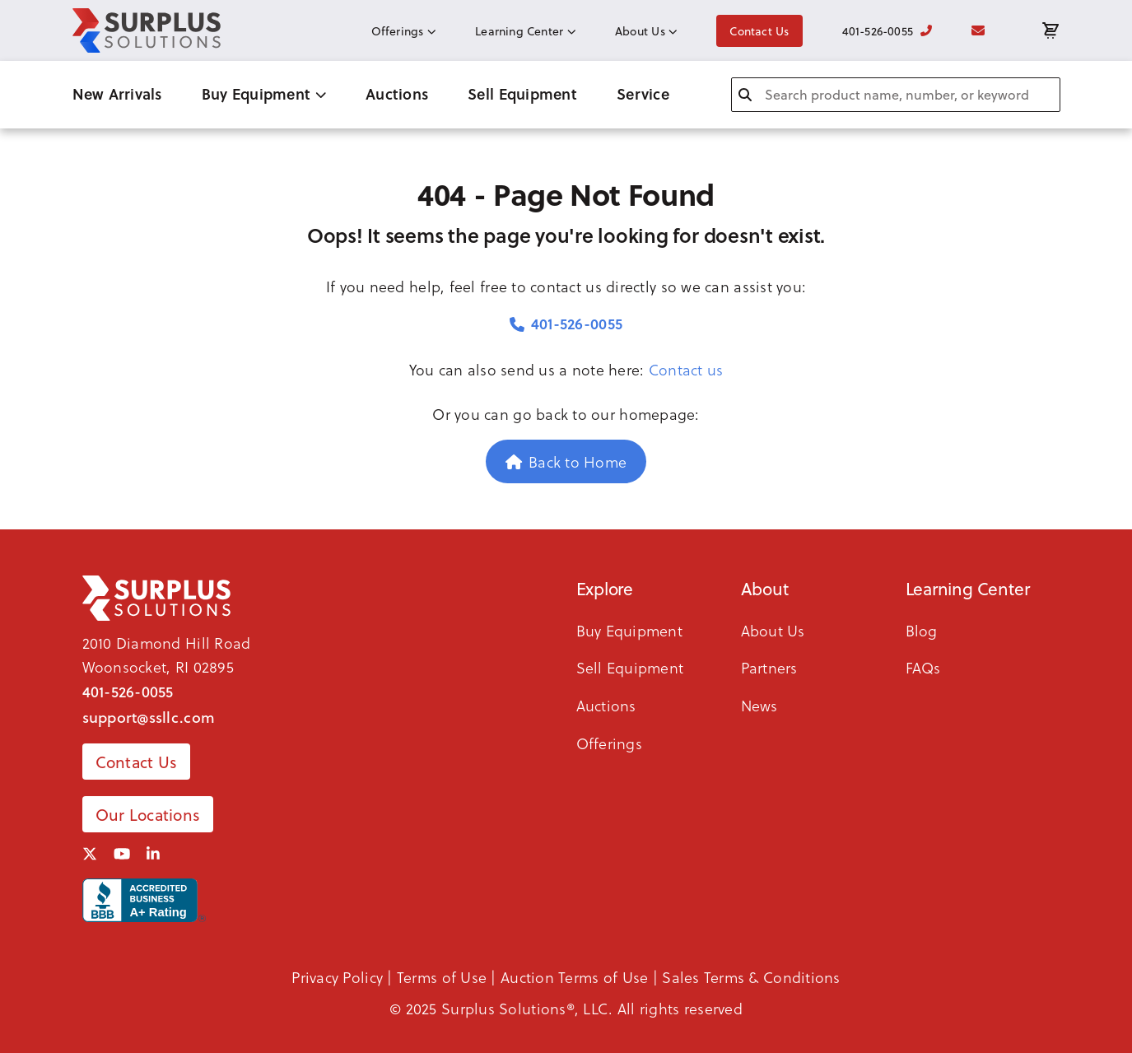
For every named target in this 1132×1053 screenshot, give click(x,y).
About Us (646, 31)
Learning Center (525, 31)
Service (643, 94)
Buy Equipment (264, 94)
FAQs (923, 667)
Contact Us (759, 31)
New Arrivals (117, 94)
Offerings (403, 31)
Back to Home (566, 461)
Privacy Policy (337, 977)
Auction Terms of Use (574, 977)
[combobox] (895, 94)
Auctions (397, 94)
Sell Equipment (522, 94)
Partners (769, 667)
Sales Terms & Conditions (751, 977)
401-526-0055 (887, 31)
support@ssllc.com (149, 717)
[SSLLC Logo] (146, 30)
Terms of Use (442, 977)
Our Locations (148, 814)
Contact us (686, 369)
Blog (922, 630)
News (759, 705)
